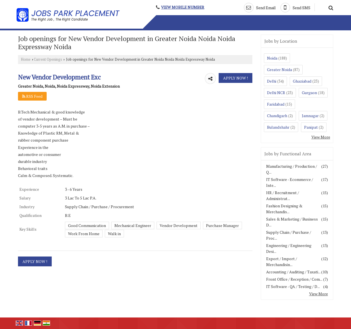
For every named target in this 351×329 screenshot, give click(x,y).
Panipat (311, 127)
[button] (182, 7)
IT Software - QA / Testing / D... (293, 286)
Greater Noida (279, 69)
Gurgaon (309, 92)
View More (320, 137)
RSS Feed (32, 96)
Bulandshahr (278, 127)
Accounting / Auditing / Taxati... (293, 271)
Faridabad (275, 104)
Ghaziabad (302, 81)
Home (26, 59)
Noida (272, 58)
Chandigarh (277, 115)
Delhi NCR (276, 92)
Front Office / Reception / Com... (294, 279)
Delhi (271, 81)
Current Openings (48, 59)
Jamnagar (310, 115)
